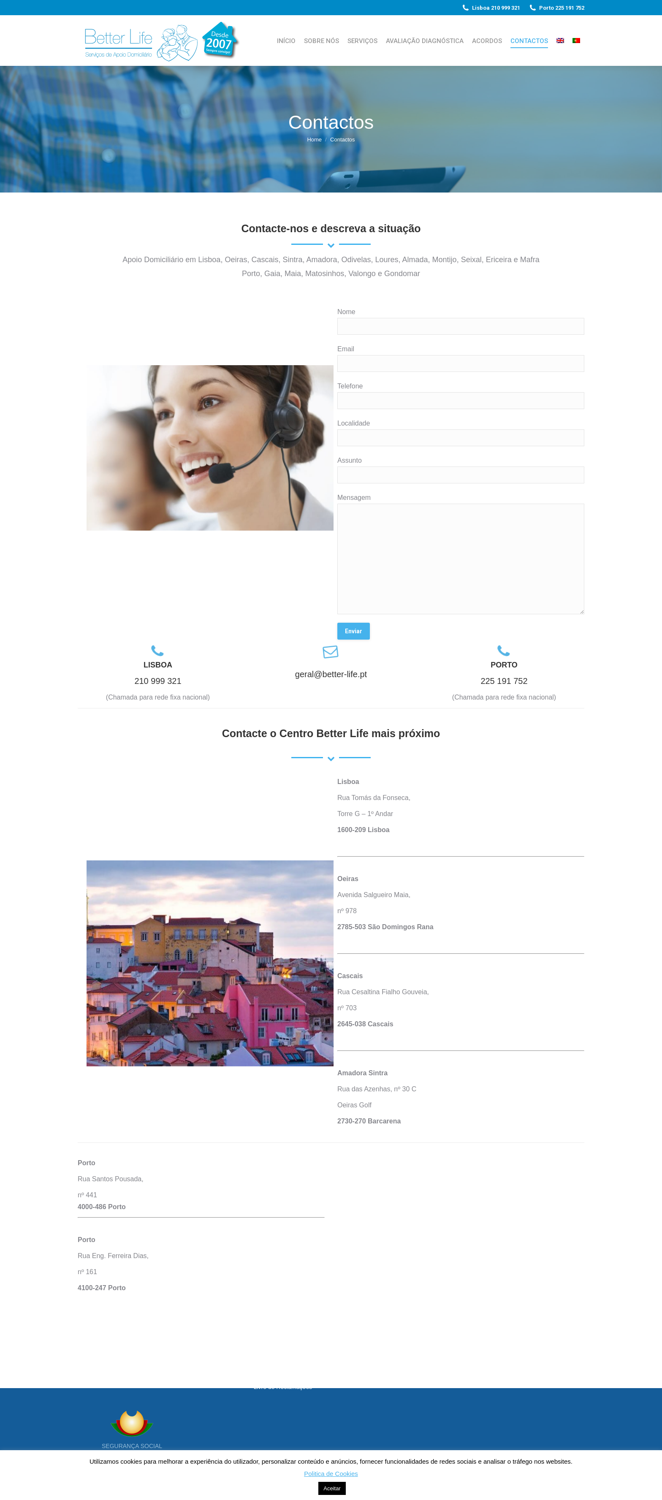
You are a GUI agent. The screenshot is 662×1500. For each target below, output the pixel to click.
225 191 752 (503, 681)
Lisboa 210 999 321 (490, 8)
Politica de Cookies (331, 1473)
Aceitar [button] (331, 1488)
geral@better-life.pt (331, 674)
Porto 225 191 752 (556, 8)
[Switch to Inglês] (560, 40)
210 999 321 (157, 681)
